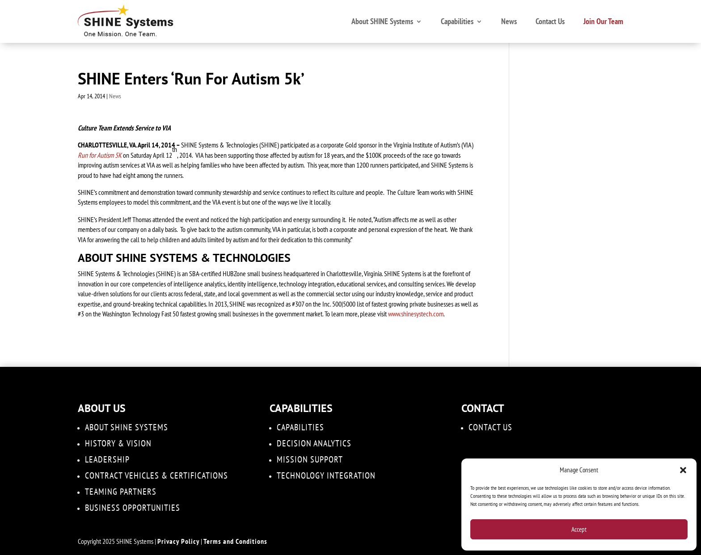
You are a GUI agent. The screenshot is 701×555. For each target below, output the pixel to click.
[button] (683, 470)
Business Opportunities (132, 507)
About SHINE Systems (382, 21)
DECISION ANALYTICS (314, 443)
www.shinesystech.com (415, 313)
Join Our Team (603, 21)
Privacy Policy (178, 541)
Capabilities (457, 21)
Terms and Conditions (235, 541)
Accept (579, 529)
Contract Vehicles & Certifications (156, 475)
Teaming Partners (120, 491)
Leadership (107, 459)
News (509, 21)
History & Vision (118, 443)
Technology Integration (326, 475)
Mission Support (310, 459)
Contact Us (550, 21)
